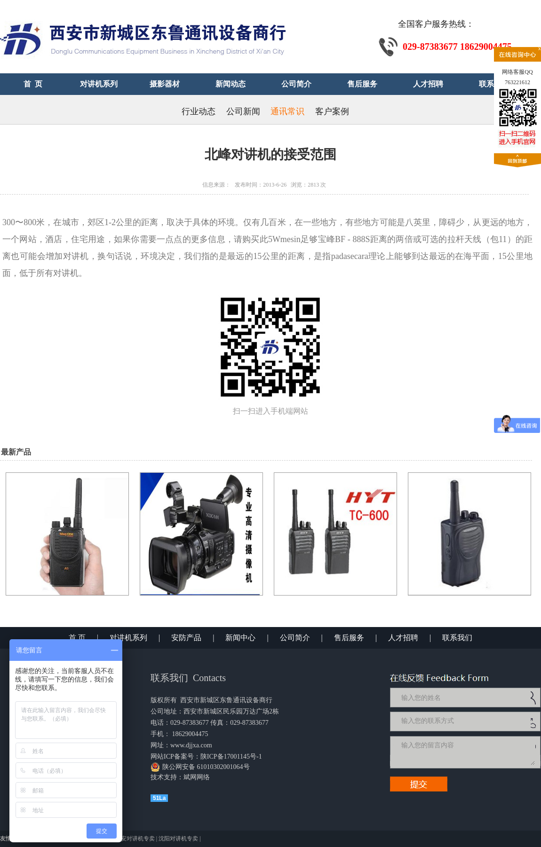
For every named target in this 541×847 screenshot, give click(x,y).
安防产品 (186, 638)
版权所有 (164, 700)
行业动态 (198, 111)
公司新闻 (243, 111)
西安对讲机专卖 (135, 838)
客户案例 (332, 111)
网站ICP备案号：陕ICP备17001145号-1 (206, 756)
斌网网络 (196, 777)
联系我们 (457, 638)
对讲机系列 (128, 638)
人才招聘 (403, 638)
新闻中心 (240, 638)
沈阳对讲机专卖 (178, 838)
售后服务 (349, 638)
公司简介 (295, 638)
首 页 (77, 638)
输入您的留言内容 (467, 752)
